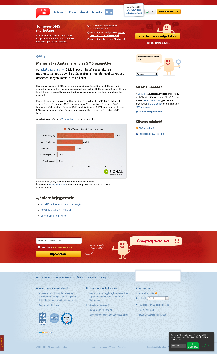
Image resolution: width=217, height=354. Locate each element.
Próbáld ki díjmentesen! (150, 111)
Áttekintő (60, 12)
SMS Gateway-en (99, 28)
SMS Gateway (155, 103)
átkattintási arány (52, 69)
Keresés (140, 74)
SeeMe (141, 93)
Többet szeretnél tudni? (157, 43)
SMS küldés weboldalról (102, 25)
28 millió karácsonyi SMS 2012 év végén (61, 204)
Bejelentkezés (169, 11)
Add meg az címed (49, 240)
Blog (109, 12)
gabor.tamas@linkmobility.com (151, 315)
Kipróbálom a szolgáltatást (157, 36)
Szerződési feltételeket (62, 247)
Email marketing (64, 278)
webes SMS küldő (152, 100)
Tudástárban (67, 119)
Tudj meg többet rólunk (49, 305)
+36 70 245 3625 (134, 10)
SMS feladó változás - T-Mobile (56, 210)
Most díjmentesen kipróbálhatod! (107, 39)
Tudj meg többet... (205, 345)
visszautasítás (178, 345)
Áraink (84, 12)
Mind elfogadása (193, 345)
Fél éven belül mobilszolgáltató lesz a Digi (107, 315)
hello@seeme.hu (134, 13)
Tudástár (97, 12)
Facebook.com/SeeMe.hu (150, 134)
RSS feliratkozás (145, 128)
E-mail (73, 12)
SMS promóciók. (144, 107)
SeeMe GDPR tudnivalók (53, 215)
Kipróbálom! (59, 254)
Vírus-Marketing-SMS (97, 305)
